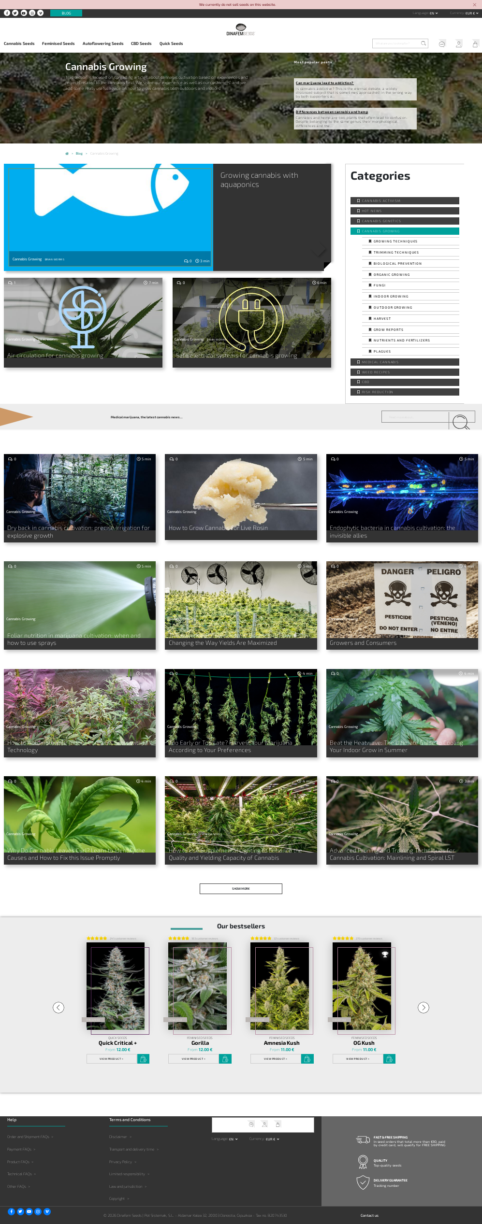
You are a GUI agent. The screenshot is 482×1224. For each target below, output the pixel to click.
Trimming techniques (396, 252)
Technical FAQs (19, 1164)
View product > (111, 1049)
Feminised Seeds (58, 43)
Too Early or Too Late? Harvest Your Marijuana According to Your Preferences (240, 740)
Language (420, 12)
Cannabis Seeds (19, 43)
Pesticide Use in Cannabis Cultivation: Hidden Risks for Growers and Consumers (400, 635)
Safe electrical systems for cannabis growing (227, 354)
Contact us (370, 1206)
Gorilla (200, 1033)
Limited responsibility (127, 1164)
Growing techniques (396, 241)
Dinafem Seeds (211, 827)
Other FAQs (16, 1177)
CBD (365, 382)
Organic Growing (392, 274)
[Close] (474, 5)
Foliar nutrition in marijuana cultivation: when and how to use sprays (76, 635)
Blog (66, 13)
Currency (457, 12)
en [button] (432, 13)
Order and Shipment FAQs (28, 1127)
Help (439, 44)
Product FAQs (18, 1152)
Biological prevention (398, 263)
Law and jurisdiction (125, 1177)
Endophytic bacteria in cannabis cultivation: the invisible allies (398, 527)
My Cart (473, 44)
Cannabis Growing (381, 231)
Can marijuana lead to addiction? (324, 83)
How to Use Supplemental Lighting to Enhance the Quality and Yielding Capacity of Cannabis (239, 846)
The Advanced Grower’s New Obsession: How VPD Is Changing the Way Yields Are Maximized (238, 635)
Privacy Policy (120, 1152)
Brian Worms (54, 259)
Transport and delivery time (131, 1140)
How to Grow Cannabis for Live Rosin (210, 527)
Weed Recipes (376, 372)
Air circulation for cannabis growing (47, 354)
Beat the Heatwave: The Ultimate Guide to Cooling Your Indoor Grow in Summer (400, 740)
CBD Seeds (141, 43)
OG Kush (364, 1033)
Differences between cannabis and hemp (332, 112)
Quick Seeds (171, 43)
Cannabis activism (381, 200)
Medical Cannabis (380, 362)
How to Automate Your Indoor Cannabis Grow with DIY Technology (68, 740)
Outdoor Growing (393, 307)
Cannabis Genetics (381, 221)
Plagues (382, 351)
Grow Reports (389, 329)
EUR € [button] (471, 13)
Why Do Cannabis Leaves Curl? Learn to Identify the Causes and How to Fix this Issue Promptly (78, 846)
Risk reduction (378, 392)
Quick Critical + (118, 1033)
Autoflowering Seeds (103, 43)
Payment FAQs (19, 1140)
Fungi (380, 285)
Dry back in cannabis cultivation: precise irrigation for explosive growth (77, 530)
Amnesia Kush (282, 1033)
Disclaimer (118, 1127)
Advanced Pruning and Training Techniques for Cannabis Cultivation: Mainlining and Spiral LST (392, 846)
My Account (456, 44)
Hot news (372, 211)
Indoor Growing (391, 296)
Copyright (117, 1189)
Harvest (382, 318)
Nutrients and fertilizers (402, 340)
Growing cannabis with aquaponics (262, 179)
